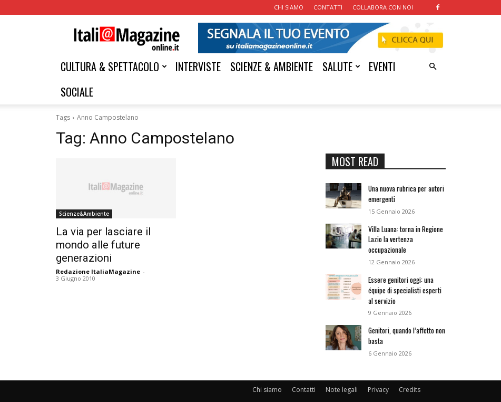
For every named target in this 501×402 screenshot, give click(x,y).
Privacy (378, 373)
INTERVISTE (198, 66)
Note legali (342, 373)
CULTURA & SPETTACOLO (114, 66)
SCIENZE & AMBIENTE (271, 66)
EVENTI (382, 66)
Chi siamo (267, 373)
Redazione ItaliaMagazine (98, 256)
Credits (409, 373)
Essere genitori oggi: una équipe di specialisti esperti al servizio (406, 279)
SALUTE (341, 66)
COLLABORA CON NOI (382, 7)
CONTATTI (327, 7)
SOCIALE (77, 92)
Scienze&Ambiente (84, 213)
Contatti (304, 373)
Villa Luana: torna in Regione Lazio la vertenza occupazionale (404, 233)
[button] (433, 67)
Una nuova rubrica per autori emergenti (404, 191)
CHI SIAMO (288, 7)
